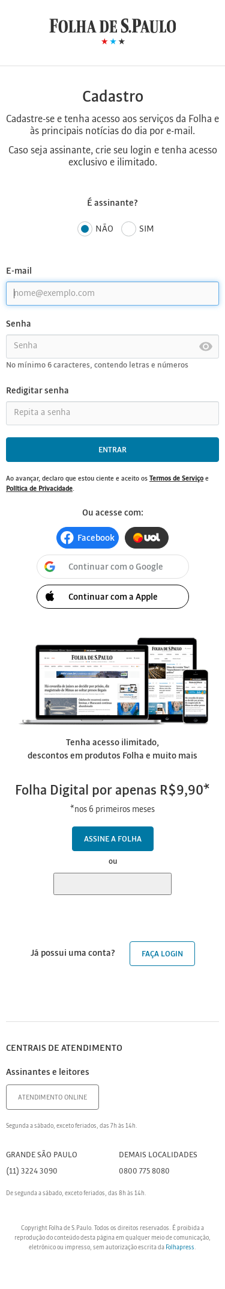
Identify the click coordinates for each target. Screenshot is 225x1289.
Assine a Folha (113, 839)
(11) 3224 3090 (32, 1171)
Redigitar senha (37, 391)
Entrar (112, 450)
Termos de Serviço (176, 478)
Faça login (162, 954)
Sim (137, 229)
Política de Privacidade (39, 489)
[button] (87, 538)
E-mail (19, 271)
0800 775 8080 (144, 1171)
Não (95, 229)
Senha (18, 324)
